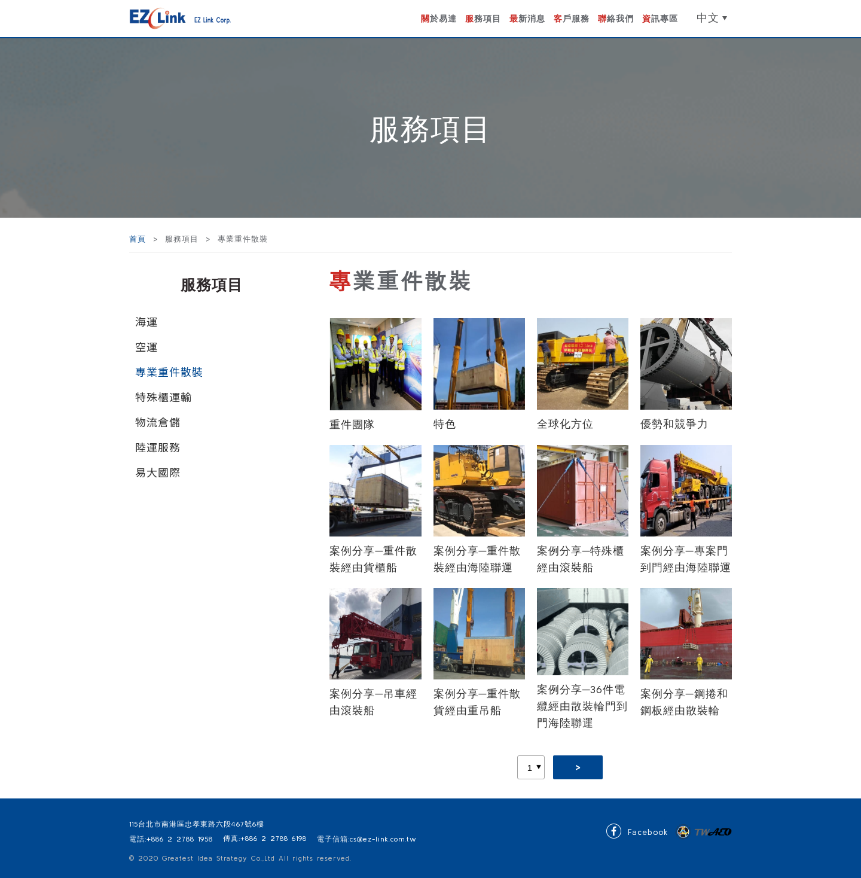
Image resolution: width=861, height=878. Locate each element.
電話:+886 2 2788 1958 (171, 839)
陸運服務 (158, 447)
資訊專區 (660, 18)
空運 (146, 346)
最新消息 (527, 18)
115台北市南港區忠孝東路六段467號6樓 (196, 824)
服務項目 (483, 18)
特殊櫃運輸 (163, 396)
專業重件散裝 (169, 371)
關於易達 (439, 18)
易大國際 (158, 472)
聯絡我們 (616, 18)
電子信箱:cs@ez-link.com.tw (367, 839)
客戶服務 (572, 18)
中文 (708, 18)
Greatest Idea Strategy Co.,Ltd (218, 858)
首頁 (139, 238)
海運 (146, 321)
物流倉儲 (158, 421)
